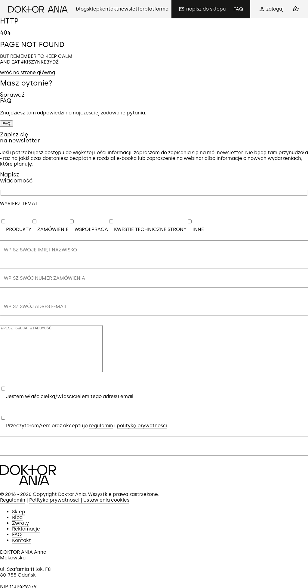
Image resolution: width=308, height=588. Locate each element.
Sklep (18, 521)
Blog (17, 526)
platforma (156, 9)
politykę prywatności (142, 434)
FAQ (238, 9)
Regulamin (12, 509)
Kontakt (21, 549)
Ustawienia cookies (106, 509)
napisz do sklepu (206, 9)
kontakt (109, 9)
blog (81, 9)
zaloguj (275, 9)
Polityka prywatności (54, 509)
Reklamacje (26, 538)
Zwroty (20, 532)
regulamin (101, 434)
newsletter (131, 9)
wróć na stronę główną (27, 72)
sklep (93, 9)
